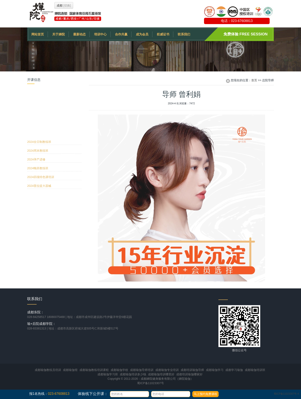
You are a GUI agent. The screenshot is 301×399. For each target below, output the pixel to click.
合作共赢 (121, 34)
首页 (254, 80)
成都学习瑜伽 (234, 370)
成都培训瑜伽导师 (192, 370)
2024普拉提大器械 (39, 141)
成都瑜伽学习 (214, 370)
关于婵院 (58, 34)
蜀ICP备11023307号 (150, 383)
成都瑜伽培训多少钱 (133, 374)
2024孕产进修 (36, 115)
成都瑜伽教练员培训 (48, 370)
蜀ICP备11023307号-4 (286, 393)
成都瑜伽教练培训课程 (94, 370)
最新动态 (79, 34)
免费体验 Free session (245, 34)
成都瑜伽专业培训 (167, 370)
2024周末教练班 (37, 106)
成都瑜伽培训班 (255, 370)
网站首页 (37, 34)
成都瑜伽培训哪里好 (161, 374)
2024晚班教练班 (37, 123)
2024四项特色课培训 (40, 132)
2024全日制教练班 (39, 97)
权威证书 (163, 34)
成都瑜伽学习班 (107, 374)
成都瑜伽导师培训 (141, 370)
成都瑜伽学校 (119, 370)
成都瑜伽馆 (70, 370)
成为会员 (142, 34)
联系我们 (184, 34)
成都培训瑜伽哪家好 (189, 374)
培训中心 (100, 34)
